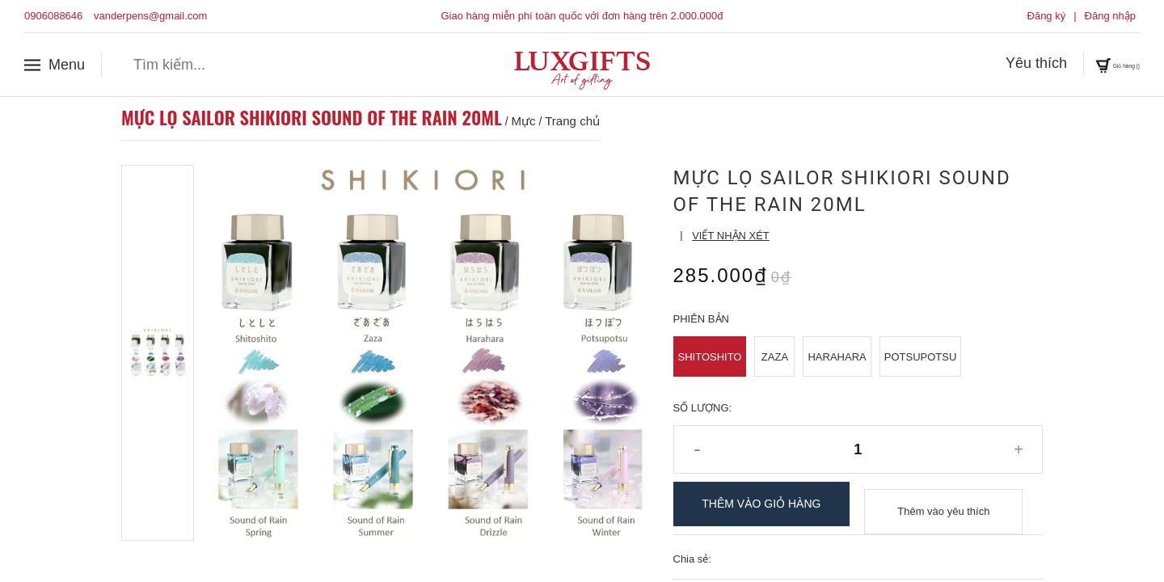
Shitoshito (710, 357)
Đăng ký (1046, 16)
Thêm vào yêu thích (943, 504)
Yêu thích (987, 64)
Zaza (774, 357)
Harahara (837, 357)
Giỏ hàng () (1093, 64)
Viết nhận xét (731, 236)
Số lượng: (702, 408)
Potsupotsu (920, 357)
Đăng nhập (1110, 16)
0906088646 (53, 16)
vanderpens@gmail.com (150, 16)
